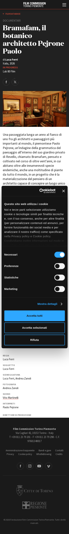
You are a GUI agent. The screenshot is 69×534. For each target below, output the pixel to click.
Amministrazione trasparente (20, 450)
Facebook (20, 466)
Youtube (39, 466)
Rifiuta (34, 339)
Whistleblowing (43, 454)
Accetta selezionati (34, 327)
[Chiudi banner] (63, 191)
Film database (12, 13)
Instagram (29, 466)
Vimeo (48, 466)
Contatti (59, 450)
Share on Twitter (15, 81)
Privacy (10, 454)
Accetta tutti (34, 315)
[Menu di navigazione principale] (64, 5)
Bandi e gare (45, 450)
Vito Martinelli (10, 397)
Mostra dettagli (47, 303)
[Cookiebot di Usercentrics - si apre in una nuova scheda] (41, 191)
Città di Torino (34, 490)
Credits (59, 454)
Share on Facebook (6, 81)
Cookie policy (25, 454)
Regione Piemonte (34, 505)
